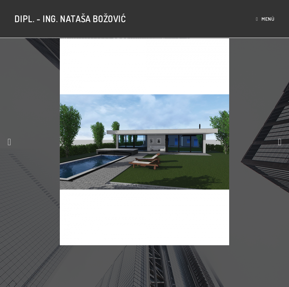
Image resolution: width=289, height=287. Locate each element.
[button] (9, 141)
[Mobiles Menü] (265, 19)
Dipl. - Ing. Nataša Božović (70, 18)
